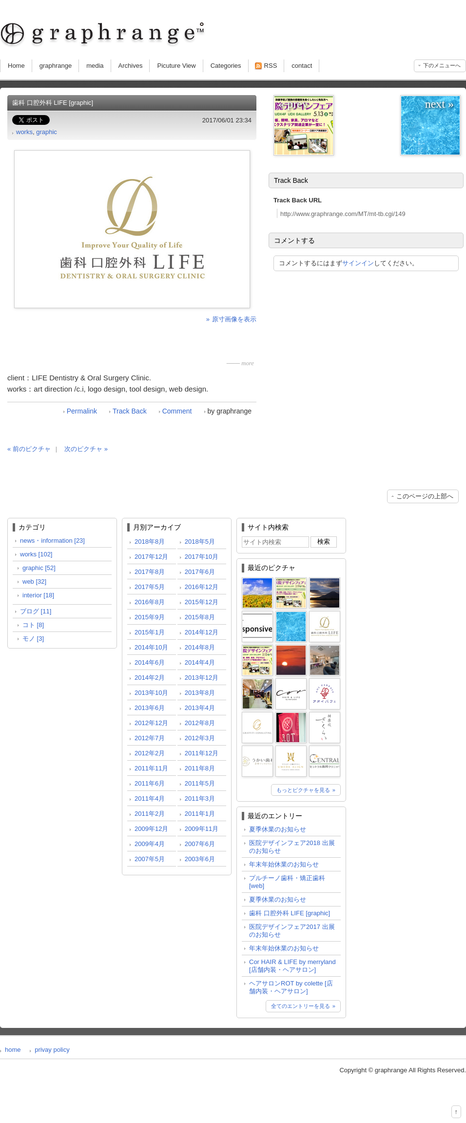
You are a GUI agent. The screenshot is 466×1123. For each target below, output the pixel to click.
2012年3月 (200, 738)
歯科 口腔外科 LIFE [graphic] (289, 913)
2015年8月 (200, 617)
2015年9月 (150, 617)
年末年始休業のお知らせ (284, 864)
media (94, 65)
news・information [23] (52, 540)
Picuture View (176, 65)
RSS (270, 65)
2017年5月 (150, 587)
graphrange (55, 65)
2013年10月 (151, 692)
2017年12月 (151, 556)
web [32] (34, 581)
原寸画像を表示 (234, 319)
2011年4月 (150, 798)
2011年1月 (200, 813)
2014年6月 (150, 662)
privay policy (52, 1049)
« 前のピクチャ (29, 449)
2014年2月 (150, 677)
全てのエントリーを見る (300, 1006)
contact (301, 65)
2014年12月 (201, 632)
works (24, 132)
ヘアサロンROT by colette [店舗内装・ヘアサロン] (291, 987)
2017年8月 (150, 571)
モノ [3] (33, 638)
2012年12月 (151, 723)
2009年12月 (151, 828)
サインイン (358, 263)
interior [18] (38, 595)
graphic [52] (39, 567)
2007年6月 (200, 843)
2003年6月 (200, 859)
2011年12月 (201, 753)
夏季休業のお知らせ (277, 829)
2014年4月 (200, 662)
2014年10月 (151, 647)
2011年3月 (200, 798)
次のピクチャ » (86, 449)
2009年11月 (201, 828)
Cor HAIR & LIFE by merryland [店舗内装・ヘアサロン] (292, 965)
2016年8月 (150, 602)
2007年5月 (150, 859)
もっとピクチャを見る (303, 790)
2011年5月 (200, 783)
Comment (177, 411)
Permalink (82, 411)
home (13, 1049)
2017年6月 (200, 571)
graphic (46, 132)
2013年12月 (201, 677)
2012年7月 (150, 738)
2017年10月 (201, 556)
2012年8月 (200, 723)
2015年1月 (150, 632)
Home (16, 65)
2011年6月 (150, 783)
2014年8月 (200, 647)
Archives (130, 65)
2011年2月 (150, 813)
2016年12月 (201, 587)
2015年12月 (201, 602)
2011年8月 (200, 768)
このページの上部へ (424, 496)
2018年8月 (150, 541)
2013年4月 (200, 707)
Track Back (130, 411)
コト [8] (33, 625)
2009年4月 (150, 843)
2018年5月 (200, 541)
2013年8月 (200, 692)
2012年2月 (150, 753)
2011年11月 (151, 768)
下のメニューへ (442, 65)
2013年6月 (150, 707)
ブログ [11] (35, 611)
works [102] (36, 554)
